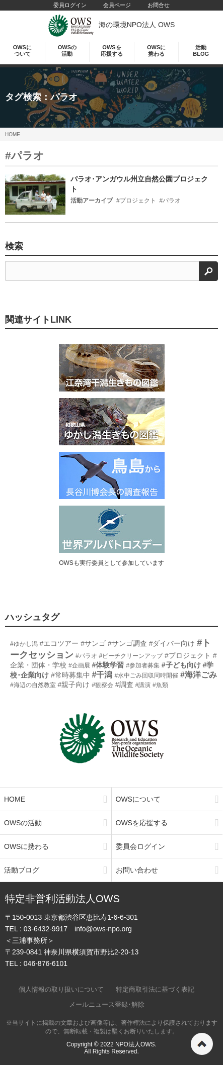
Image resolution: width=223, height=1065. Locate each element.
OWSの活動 (67, 50)
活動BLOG (201, 50)
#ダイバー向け (172, 643)
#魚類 (160, 685)
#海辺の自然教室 (33, 685)
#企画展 (79, 665)
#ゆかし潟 (24, 643)
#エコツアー (59, 643)
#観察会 (102, 685)
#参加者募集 (143, 665)
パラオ (64, 97)
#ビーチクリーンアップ (131, 655)
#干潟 (102, 674)
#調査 (124, 685)
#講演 (143, 685)
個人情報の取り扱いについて (61, 989)
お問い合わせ (167, 870)
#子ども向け (181, 665)
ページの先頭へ (202, 1044)
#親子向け (74, 685)
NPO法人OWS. (136, 1044)
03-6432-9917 (45, 929)
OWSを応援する (112, 50)
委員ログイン (70, 5)
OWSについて (22, 50)
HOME (12, 134)
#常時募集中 (70, 675)
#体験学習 (108, 665)
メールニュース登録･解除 (106, 1004)
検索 (14, 246)
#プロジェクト (188, 655)
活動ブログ (55, 870)
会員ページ (117, 5)
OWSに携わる (156, 50)
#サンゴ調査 (127, 643)
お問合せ (158, 5)
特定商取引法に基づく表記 (155, 989)
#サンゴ (93, 643)
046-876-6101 (45, 963)
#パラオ (24, 155)
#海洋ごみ (198, 674)
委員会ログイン (167, 846)
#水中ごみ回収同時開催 (146, 675)
